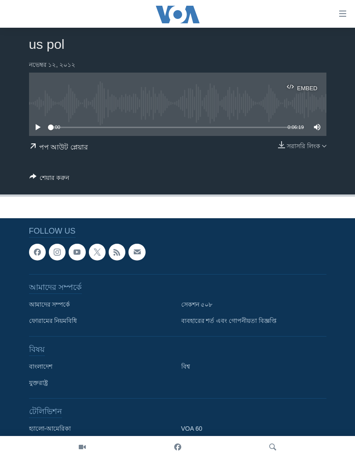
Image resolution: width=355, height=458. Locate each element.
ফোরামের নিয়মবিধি (53, 320)
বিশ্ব (185, 366)
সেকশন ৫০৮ (197, 304)
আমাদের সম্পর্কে (49, 304)
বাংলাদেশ (40, 366)
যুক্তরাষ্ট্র (38, 382)
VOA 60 (191, 428)
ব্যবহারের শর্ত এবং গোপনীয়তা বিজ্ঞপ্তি (229, 320)
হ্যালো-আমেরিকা (50, 428)
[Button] (49, 179)
